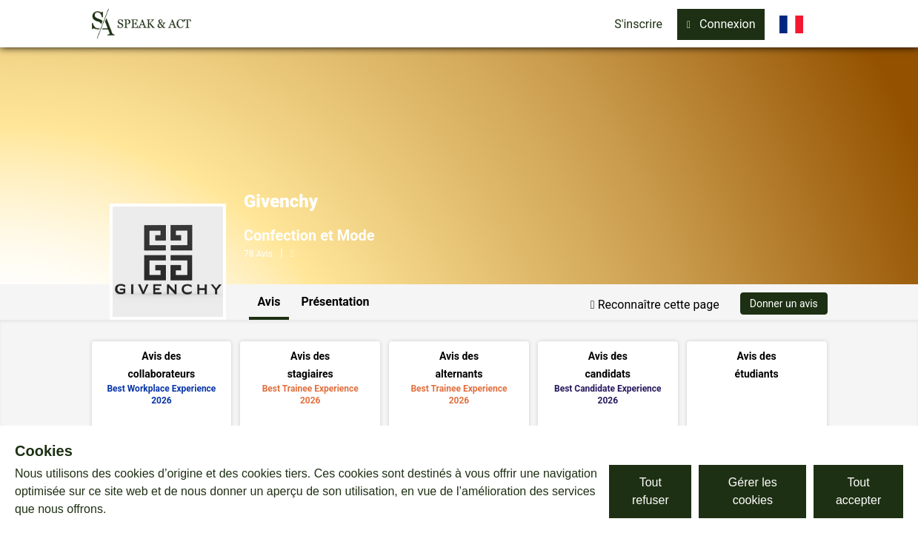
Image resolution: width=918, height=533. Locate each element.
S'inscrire (638, 24)
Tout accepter (858, 491)
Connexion (721, 24)
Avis (269, 302)
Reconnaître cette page (655, 305)
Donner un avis (784, 303)
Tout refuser (650, 491)
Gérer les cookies (752, 491)
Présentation (335, 302)
